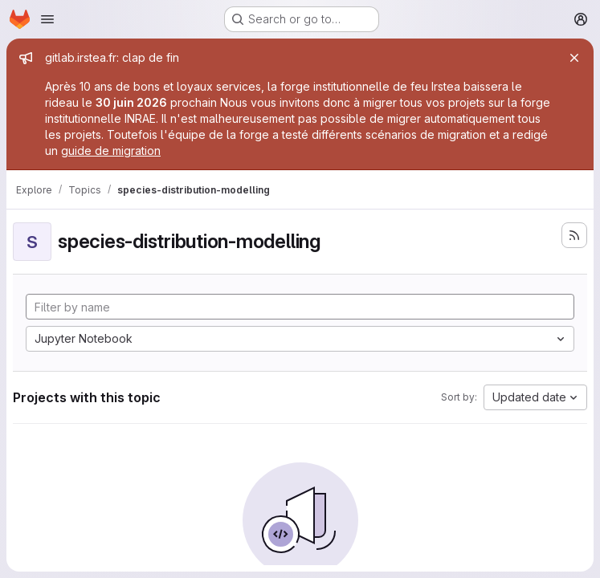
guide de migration (111, 150)
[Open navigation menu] (47, 19)
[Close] (574, 57)
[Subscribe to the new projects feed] (574, 235)
